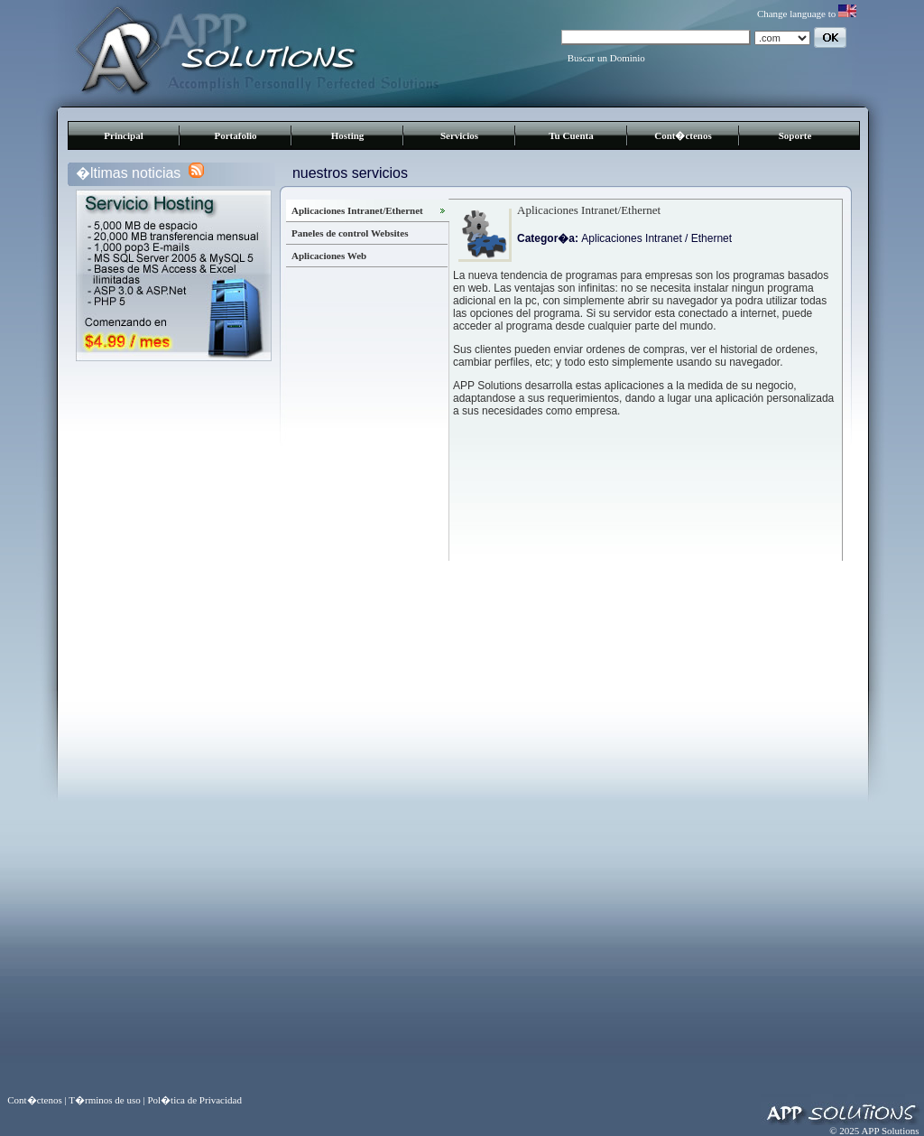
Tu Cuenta (571, 135)
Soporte (795, 135)
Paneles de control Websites (349, 233)
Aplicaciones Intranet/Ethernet (357, 210)
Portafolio (235, 135)
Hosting (348, 135)
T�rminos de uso (104, 1099)
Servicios (459, 135)
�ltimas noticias (128, 173)
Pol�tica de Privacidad (194, 1099)
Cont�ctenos (683, 135)
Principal (123, 135)
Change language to (806, 13)
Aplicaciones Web (328, 255)
